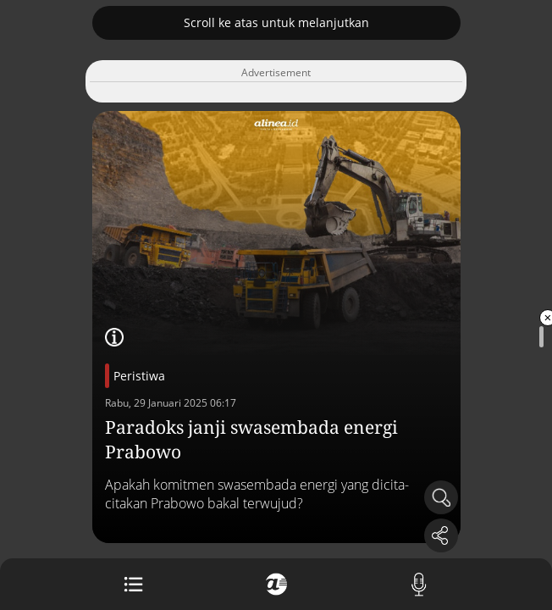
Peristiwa (139, 376)
